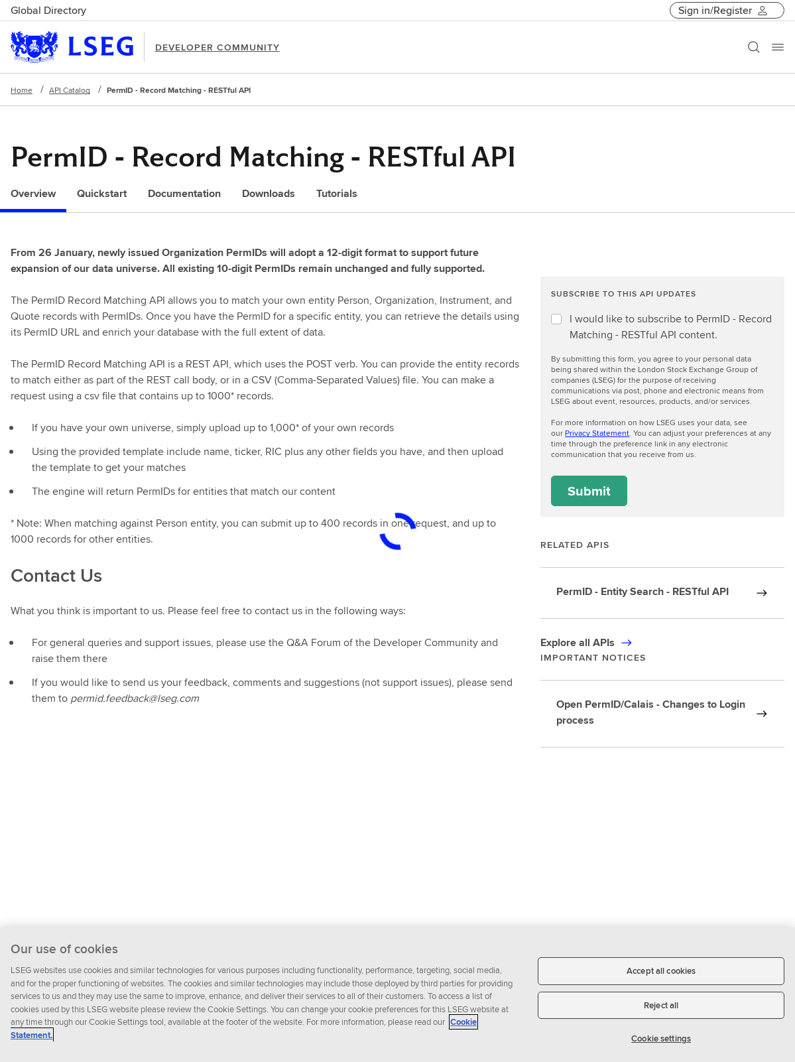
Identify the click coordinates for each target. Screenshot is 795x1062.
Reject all (661, 1005)
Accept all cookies (661, 970)
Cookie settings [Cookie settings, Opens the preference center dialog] (661, 1038)
